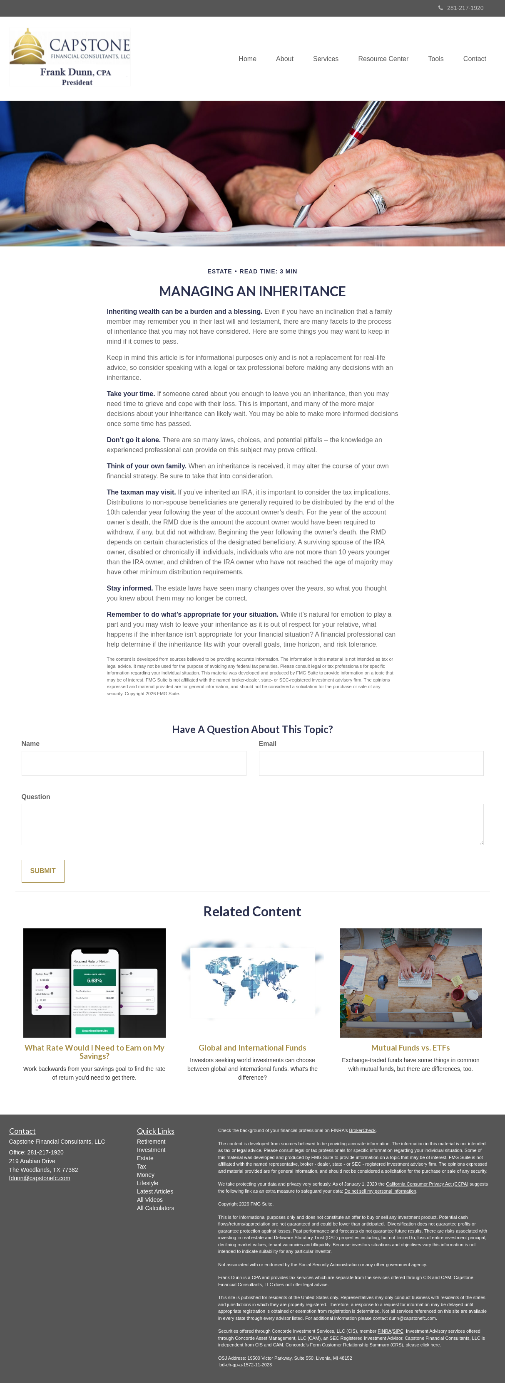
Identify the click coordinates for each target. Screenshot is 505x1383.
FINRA (384, 1331)
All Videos (150, 1199)
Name (31, 743)
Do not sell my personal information (380, 1191)
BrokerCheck (362, 1130)
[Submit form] (43, 871)
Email (268, 743)
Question (36, 796)
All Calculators (155, 1208)
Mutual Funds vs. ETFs (410, 1047)
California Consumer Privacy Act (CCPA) (427, 1183)
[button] (279, 58)
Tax (141, 1166)
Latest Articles (155, 1191)
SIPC (398, 1331)
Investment (151, 1150)
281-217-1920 (460, 8)
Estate (145, 1158)
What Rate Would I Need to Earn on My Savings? (94, 1052)
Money (145, 1174)
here (435, 1344)
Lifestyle (147, 1183)
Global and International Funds (252, 1047)
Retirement (151, 1141)
